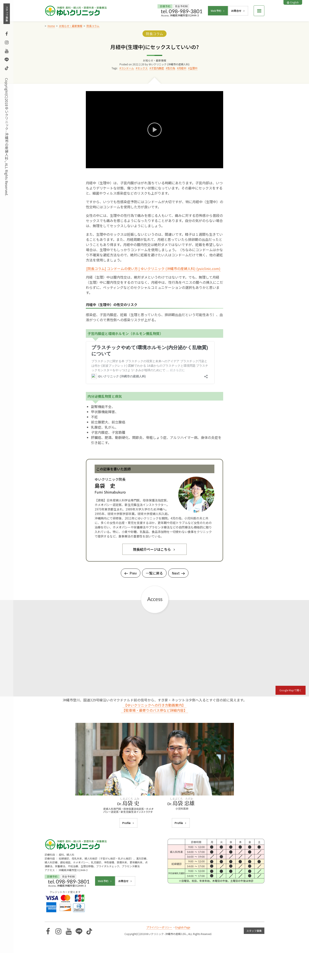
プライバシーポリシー (159, 927)
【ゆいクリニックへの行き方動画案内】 (154, 705)
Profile (128, 823)
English (293, 2)
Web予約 (218, 10)
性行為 (171, 68)
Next (178, 573)
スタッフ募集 (7, 13)
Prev (130, 573)
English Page (182, 927)
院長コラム (154, 33)
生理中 (193, 68)
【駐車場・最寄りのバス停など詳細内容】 (154, 710)
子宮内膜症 (157, 68)
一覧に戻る (154, 573)
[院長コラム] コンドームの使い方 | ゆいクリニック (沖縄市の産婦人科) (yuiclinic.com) (153, 268)
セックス (142, 68)
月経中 (182, 68)
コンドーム (127, 68)
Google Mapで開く (290, 690)
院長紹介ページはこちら (154, 549)
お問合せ (238, 10)
